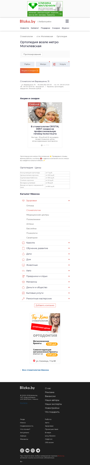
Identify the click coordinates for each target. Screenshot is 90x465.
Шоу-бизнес (50, 436)
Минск (23, 423)
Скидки (56, 28)
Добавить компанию (45, 305)
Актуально (24, 432)
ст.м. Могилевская (45, 36)
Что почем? (25, 429)
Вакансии (50, 396)
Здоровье (29, 200)
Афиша (23, 436)
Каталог (35, 28)
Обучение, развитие (35, 248)
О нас (48, 388)
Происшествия (51, 429)
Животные (30, 265)
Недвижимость (26, 426)
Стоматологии (26, 36)
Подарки (45, 28)
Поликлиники (33, 219)
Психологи (31, 233)
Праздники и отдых (34, 276)
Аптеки (30, 224)
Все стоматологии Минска (34, 370)
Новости (24, 28)
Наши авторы (52, 400)
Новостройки (52, 408)
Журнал (66, 28)
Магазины (29, 281)
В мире (48, 432)
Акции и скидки (29, 98)
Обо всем (49, 442)
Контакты (23, 403)
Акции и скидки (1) (29, 70)
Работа (48, 419)
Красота (28, 242)
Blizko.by (61, 456)
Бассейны (31, 228)
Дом (26, 259)
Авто (26, 270)
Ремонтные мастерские (37, 298)
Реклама (49, 392)
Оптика (30, 205)
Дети (27, 254)
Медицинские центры (37, 215)
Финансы (24, 439)
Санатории (31, 237)
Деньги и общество (34, 287)
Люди (22, 419)
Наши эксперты (53, 404)
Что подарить (52, 412)
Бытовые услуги (32, 293)
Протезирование (32, 54)
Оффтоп (48, 439)
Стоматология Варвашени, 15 (34, 81)
